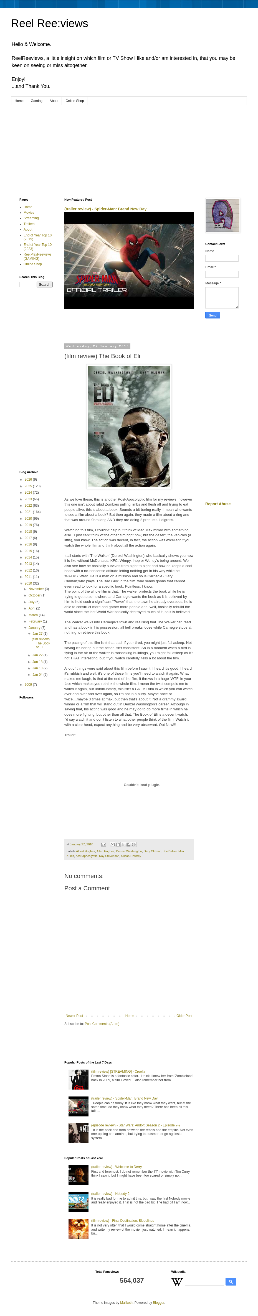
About (54, 101)
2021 (29, 512)
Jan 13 (37, 668)
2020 (29, 519)
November (37, 589)
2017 (29, 538)
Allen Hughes (105, 851)
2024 (29, 492)
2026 (29, 479)
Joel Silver (170, 851)
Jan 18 (37, 662)
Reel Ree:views (49, 23)
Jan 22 (37, 655)
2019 (29, 525)
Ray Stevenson (109, 856)
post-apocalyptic (86, 856)
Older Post (184, 1016)
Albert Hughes (85, 851)
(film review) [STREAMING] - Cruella (118, 1071)
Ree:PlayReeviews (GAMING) (38, 256)
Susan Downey (131, 856)
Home (19, 101)
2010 (29, 583)
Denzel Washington (129, 851)
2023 (29, 499)
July (32, 602)
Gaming (36, 101)
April (32, 608)
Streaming (31, 218)
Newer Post (74, 1016)
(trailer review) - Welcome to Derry (116, 1167)
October (35, 595)
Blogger (158, 1303)
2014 (29, 557)
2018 (29, 532)
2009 (29, 685)
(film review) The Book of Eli (41, 643)
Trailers (29, 224)
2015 (29, 551)
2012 (29, 570)
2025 (29, 486)
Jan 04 (37, 675)
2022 (29, 505)
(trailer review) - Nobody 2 (110, 1194)
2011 (29, 577)
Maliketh (126, 1303)
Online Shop (74, 101)
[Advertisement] (129, 146)
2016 (29, 544)
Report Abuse (218, 504)
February (36, 621)
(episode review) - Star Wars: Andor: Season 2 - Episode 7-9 (136, 1125)
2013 (29, 564)
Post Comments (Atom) (102, 1024)
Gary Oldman (152, 851)
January (35, 628)
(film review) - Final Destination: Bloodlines (122, 1221)
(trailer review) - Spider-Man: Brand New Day (105, 209)
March (34, 615)
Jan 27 (37, 634)
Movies (29, 213)
